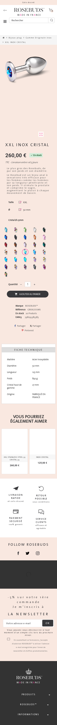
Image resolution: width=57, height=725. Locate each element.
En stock (20, 313)
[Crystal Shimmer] (44, 260)
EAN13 (19, 317)
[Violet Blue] (6, 267)
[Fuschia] (44, 267)
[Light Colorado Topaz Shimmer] (35, 253)
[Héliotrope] (6, 238)
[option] (15, 451)
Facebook (18, 553)
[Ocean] (44, 245)
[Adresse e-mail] (28, 623)
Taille (11, 202)
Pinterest (28, 330)
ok (48, 623)
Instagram (38, 553)
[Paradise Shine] (16, 267)
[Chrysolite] (25, 230)
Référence (21, 309)
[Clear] (35, 230)
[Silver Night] (35, 267)
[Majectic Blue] (25, 238)
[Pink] (44, 238)
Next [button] (54, 451)
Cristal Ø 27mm (15, 220)
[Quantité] (28, 284)
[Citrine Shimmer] (16, 253)
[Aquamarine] (6, 230)
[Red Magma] (6, 245)
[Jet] (16, 238)
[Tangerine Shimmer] (44, 253)
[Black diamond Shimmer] (6, 260)
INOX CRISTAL (42, 457)
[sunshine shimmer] (6, 253)
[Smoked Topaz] (16, 245)
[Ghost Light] (25, 267)
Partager (20, 326)
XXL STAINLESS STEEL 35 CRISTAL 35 (15, 458)
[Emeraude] (44, 230)
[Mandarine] (35, 238)
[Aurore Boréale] (16, 230)
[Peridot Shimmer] (16, 260)
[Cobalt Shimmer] (25, 260)
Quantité (12, 284)
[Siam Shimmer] (25, 252)
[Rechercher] (32, 20)
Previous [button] (2, 451)
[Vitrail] (6, 275)
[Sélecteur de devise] (5, 10)
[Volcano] (35, 245)
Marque (19, 306)
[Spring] (25, 245)
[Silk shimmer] (35, 260)
